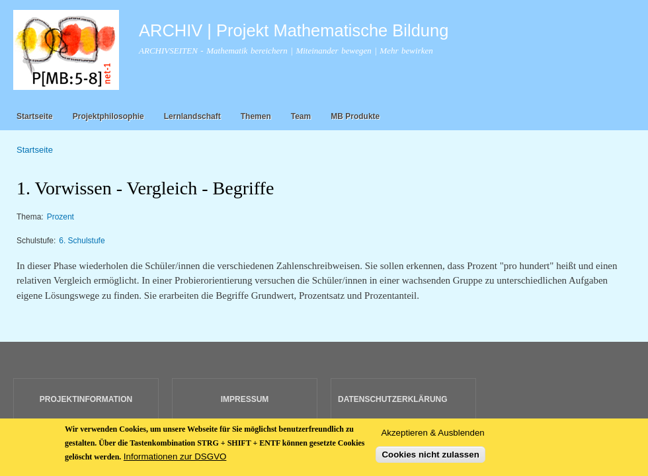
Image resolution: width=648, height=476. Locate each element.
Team (301, 116)
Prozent (60, 216)
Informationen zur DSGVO (175, 461)
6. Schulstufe (81, 240)
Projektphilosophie (108, 116)
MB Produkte (355, 116)
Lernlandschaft (192, 116)
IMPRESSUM (245, 399)
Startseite (35, 116)
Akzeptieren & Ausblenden (432, 437)
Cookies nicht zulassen (430, 458)
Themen (256, 116)
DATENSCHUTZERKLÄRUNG (393, 399)
